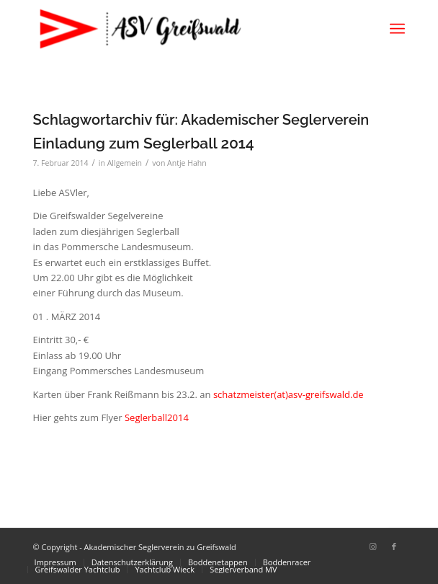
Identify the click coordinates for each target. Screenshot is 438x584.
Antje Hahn (187, 163)
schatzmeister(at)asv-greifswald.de (288, 394)
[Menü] (397, 29)
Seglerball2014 (157, 417)
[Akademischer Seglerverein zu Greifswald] (182, 29)
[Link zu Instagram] (372, 546)
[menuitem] (397, 29)
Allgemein (124, 163)
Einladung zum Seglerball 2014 (143, 143)
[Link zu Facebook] (394, 546)
